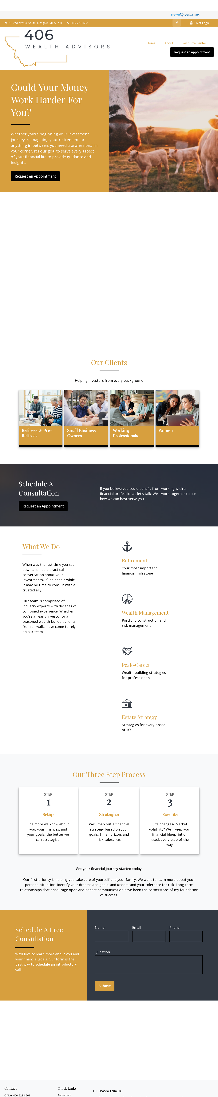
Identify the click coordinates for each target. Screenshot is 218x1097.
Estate (61, 1093)
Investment (65, 1088)
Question (102, 940)
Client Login (199, 11)
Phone (174, 916)
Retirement (64, 1084)
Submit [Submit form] (105, 974)
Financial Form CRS (110, 1079)
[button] (151, 32)
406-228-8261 (78, 11)
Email (136, 916)
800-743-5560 (25, 1088)
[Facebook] (176, 11)
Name (100, 916)
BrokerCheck (180, 1086)
